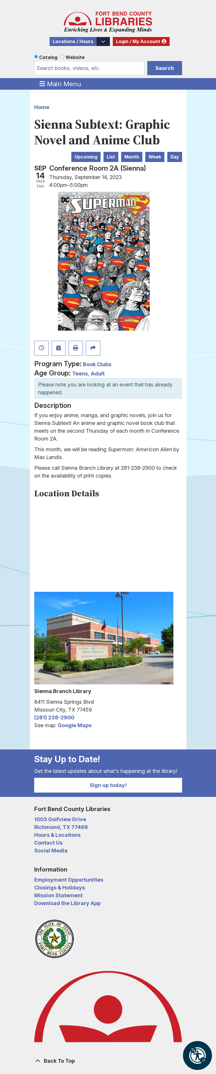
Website (75, 57)
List (111, 157)
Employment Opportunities (68, 880)
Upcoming (86, 157)
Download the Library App (67, 903)
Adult (98, 374)
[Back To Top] (108, 1061)
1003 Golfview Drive (60, 819)
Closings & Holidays (59, 888)
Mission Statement (58, 895)
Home (41, 107)
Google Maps (75, 725)
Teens (80, 374)
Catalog (48, 57)
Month (131, 157)
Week (154, 157)
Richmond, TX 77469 (61, 827)
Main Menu (60, 84)
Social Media (51, 851)
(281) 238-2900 (54, 717)
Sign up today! (108, 785)
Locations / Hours (73, 41)
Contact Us (48, 843)
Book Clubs (97, 364)
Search (164, 68)
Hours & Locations (57, 835)
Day (174, 157)
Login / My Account (138, 41)
